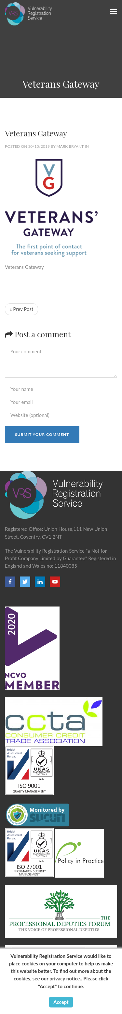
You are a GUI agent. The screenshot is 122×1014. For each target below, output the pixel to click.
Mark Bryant (70, 146)
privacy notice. (65, 978)
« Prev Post (21, 309)
